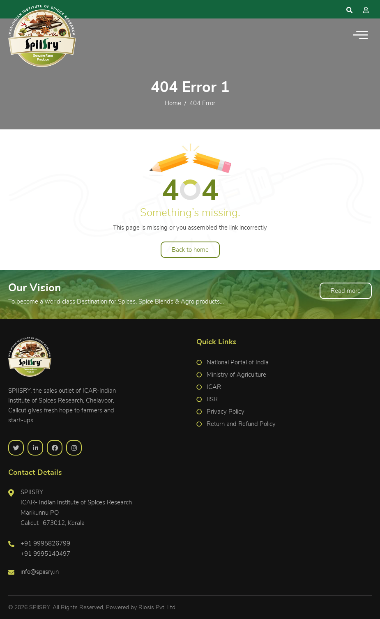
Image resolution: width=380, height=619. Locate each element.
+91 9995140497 (45, 554)
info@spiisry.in (40, 572)
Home (173, 103)
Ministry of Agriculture (236, 375)
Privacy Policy (225, 412)
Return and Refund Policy (241, 424)
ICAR (214, 387)
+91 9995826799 (45, 544)
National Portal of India (238, 362)
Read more (346, 291)
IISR (212, 399)
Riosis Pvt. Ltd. (157, 607)
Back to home (190, 250)
